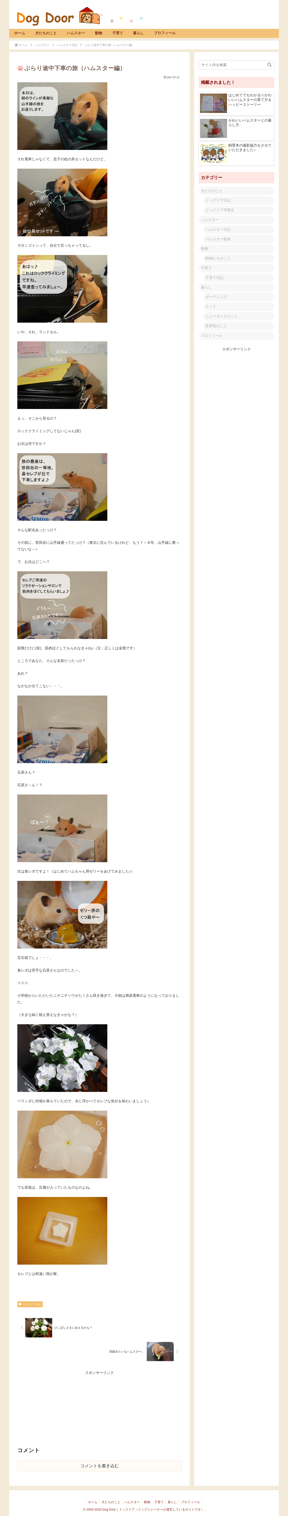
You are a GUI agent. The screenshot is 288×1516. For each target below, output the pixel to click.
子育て (206, 268)
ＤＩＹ (210, 306)
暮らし (206, 287)
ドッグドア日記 (218, 200)
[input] (236, 65)
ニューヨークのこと (221, 316)
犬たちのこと (212, 191)
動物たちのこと (218, 258)
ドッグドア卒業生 (219, 210)
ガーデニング (216, 297)
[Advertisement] (99, 1407)
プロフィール (212, 336)
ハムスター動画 (218, 239)
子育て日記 (214, 278)
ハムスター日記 (30, 1304)
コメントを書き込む (99, 1465)
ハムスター (210, 220)
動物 (204, 248)
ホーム (90, 1502)
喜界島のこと (216, 326)
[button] (270, 64)
